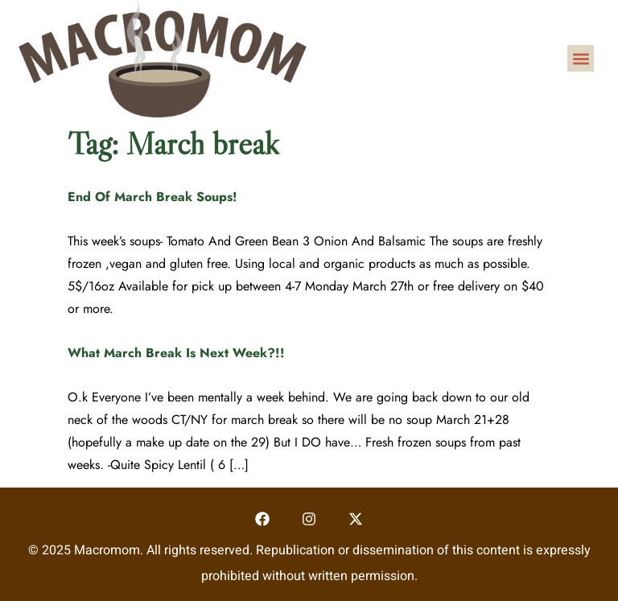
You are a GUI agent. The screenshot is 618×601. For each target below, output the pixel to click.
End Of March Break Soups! (152, 196)
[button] (580, 58)
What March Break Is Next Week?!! (176, 353)
